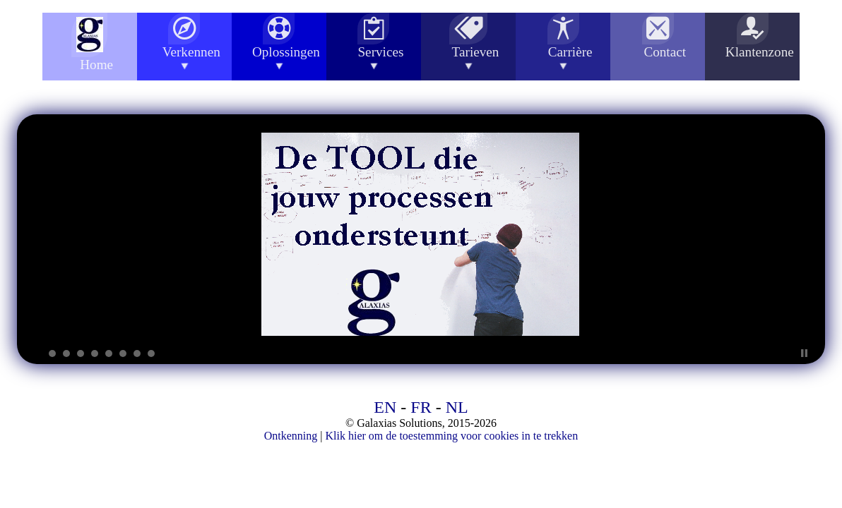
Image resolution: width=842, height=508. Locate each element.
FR (420, 407)
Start (793, 353)
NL (457, 407)
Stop (804, 353)
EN (385, 407)
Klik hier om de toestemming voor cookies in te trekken (452, 436)
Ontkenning (291, 436)
